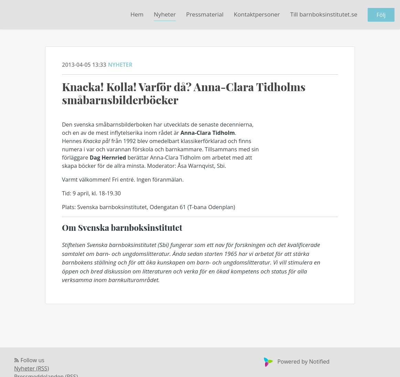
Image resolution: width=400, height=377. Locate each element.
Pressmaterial (205, 14)
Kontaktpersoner (257, 14)
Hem (137, 14)
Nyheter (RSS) (31, 368)
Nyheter (165, 14)
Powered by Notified (296, 361)
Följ (381, 15)
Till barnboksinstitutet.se (323, 14)
